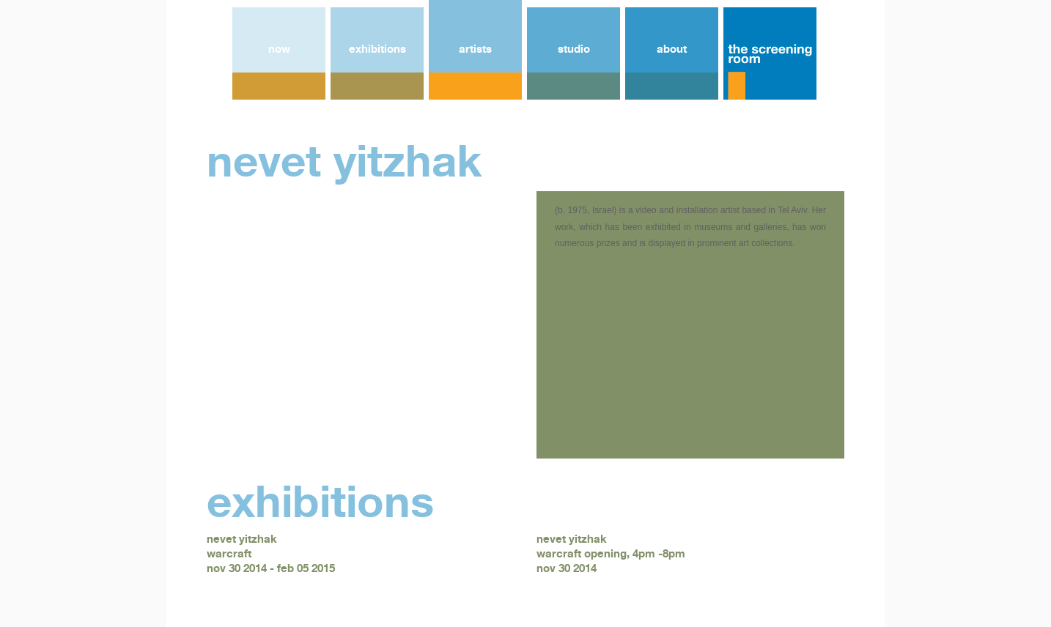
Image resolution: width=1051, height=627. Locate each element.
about (672, 49)
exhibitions (377, 49)
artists (475, 49)
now (279, 49)
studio (574, 49)
